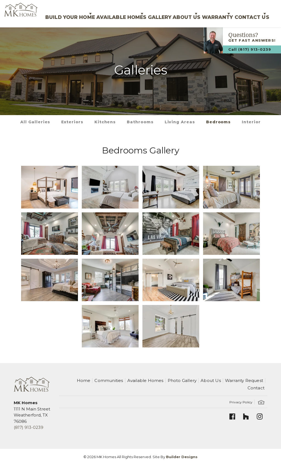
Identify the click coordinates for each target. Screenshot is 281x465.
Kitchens (105, 121)
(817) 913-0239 (28, 427)
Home (84, 380)
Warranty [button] (204, 13)
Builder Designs (182, 457)
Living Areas (180, 121)
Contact (256, 387)
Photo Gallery (182, 380)
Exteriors (72, 121)
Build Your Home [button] (30, 13)
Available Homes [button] (87, 13)
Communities (108, 380)
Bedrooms (218, 121)
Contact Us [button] (246, 13)
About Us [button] (165, 13)
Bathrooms (140, 121)
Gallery (133, 13)
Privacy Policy (241, 402)
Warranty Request (244, 380)
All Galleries (35, 121)
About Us (211, 380)
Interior (251, 121)
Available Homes (145, 380)
